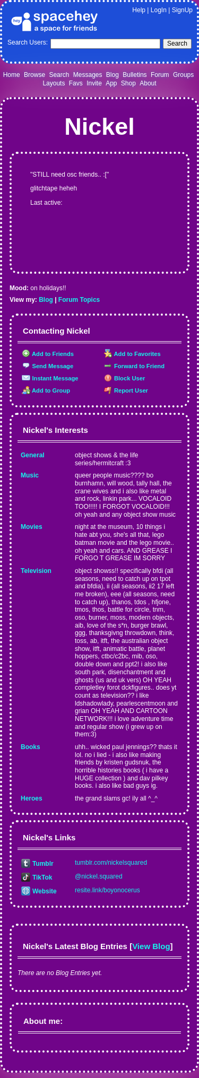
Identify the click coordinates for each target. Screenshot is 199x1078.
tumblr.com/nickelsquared (111, 862)
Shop (128, 83)
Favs (76, 83)
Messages (87, 75)
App (111, 83)
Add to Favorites (132, 354)
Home (11, 75)
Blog (112, 75)
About (148, 83)
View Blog (151, 946)
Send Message (47, 366)
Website (39, 891)
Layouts (53, 83)
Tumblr (37, 863)
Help (138, 10)
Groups (183, 75)
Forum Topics (79, 299)
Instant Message (50, 378)
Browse (34, 75)
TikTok (36, 877)
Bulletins (134, 75)
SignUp (182, 10)
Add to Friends (48, 354)
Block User (124, 378)
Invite (94, 83)
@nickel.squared (99, 876)
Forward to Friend (134, 366)
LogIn (159, 10)
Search (177, 43)
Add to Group (46, 390)
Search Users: (27, 42)
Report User (126, 390)
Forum (160, 75)
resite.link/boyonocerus (107, 890)
